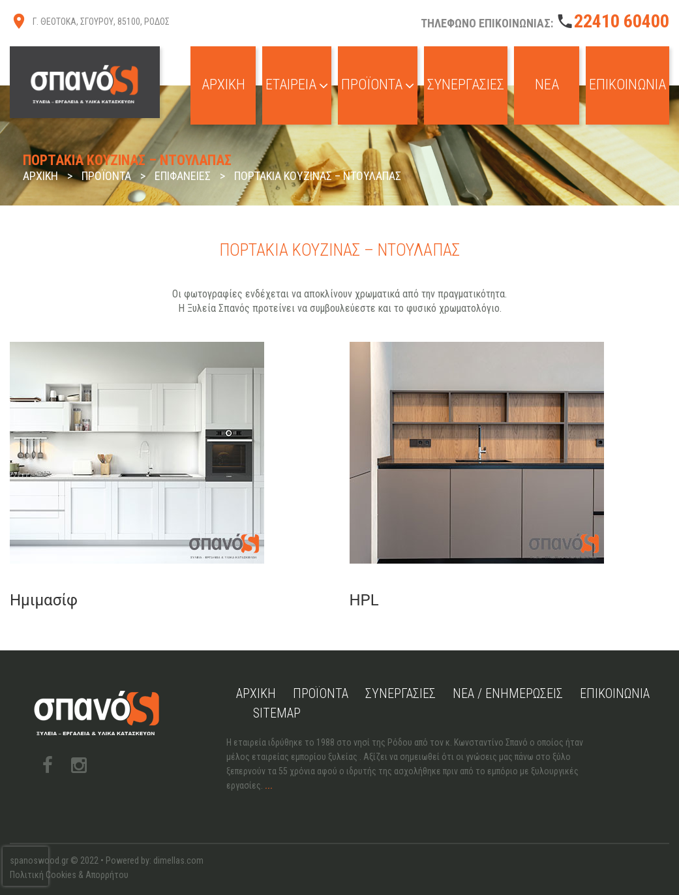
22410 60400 (621, 21)
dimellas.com (178, 860)
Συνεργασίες (465, 84)
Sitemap (277, 713)
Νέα (547, 84)
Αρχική (223, 84)
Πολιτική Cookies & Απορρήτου (69, 875)
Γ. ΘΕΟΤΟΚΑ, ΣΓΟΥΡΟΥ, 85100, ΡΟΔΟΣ (101, 21)
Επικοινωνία (627, 84)
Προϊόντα (377, 84)
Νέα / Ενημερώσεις (508, 693)
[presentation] (25, 866)
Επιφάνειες (183, 176)
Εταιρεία (296, 84)
